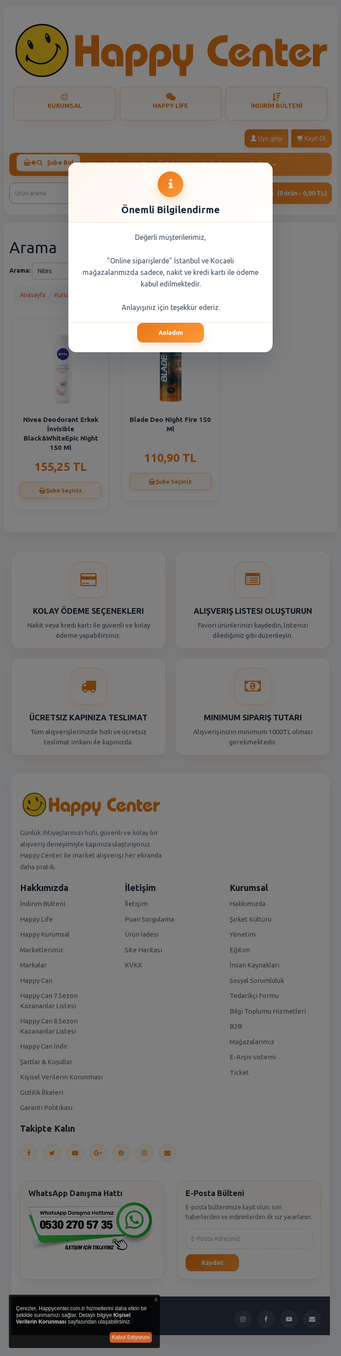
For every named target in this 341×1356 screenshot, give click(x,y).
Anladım (171, 332)
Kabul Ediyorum (131, 1337)
